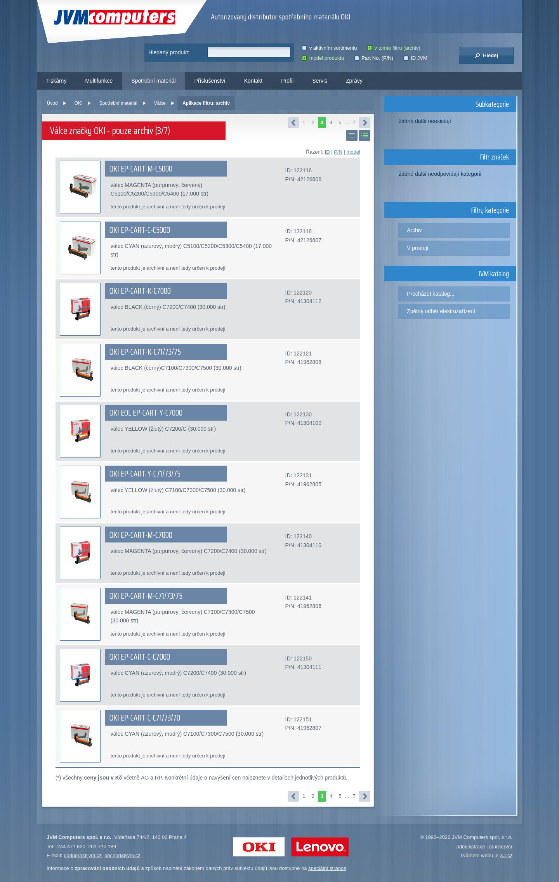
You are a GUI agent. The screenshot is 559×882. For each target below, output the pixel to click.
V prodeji (417, 248)
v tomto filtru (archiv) (393, 48)
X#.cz (506, 855)
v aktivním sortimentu (329, 48)
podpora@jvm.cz (83, 855)
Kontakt (253, 81)
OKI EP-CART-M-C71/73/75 (145, 596)
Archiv (414, 230)
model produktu (323, 58)
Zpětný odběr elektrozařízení (441, 311)
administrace (471, 846)
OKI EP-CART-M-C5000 (140, 169)
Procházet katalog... (430, 294)
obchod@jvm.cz (122, 855)
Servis (319, 81)
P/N (338, 152)
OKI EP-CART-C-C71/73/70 (144, 718)
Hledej (486, 55)
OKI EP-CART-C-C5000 (139, 230)
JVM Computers (114, 17)
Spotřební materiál (153, 81)
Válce (160, 103)
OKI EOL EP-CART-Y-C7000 (145, 413)
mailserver (500, 846)
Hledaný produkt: (168, 52)
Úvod (52, 103)
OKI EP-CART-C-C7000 (139, 657)
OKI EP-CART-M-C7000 (140, 535)
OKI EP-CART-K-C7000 (140, 291)
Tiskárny (56, 81)
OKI (79, 103)
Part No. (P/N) (373, 58)
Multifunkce (99, 81)
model (353, 152)
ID (327, 152)
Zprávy (354, 81)
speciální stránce (327, 868)
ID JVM (415, 58)
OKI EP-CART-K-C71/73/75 (145, 352)
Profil (287, 81)
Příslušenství (210, 81)
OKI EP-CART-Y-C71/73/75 (145, 474)
